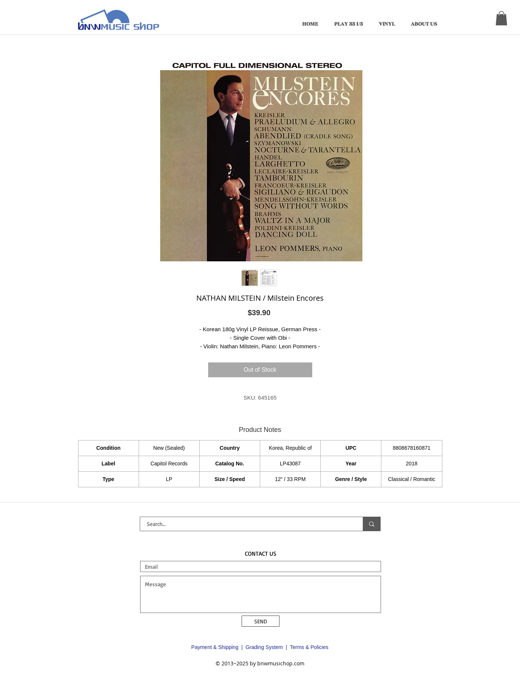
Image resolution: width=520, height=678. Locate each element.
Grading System (264, 647)
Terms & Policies (309, 647)
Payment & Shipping (215, 647)
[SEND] (261, 621)
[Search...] (247, 524)
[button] (501, 18)
